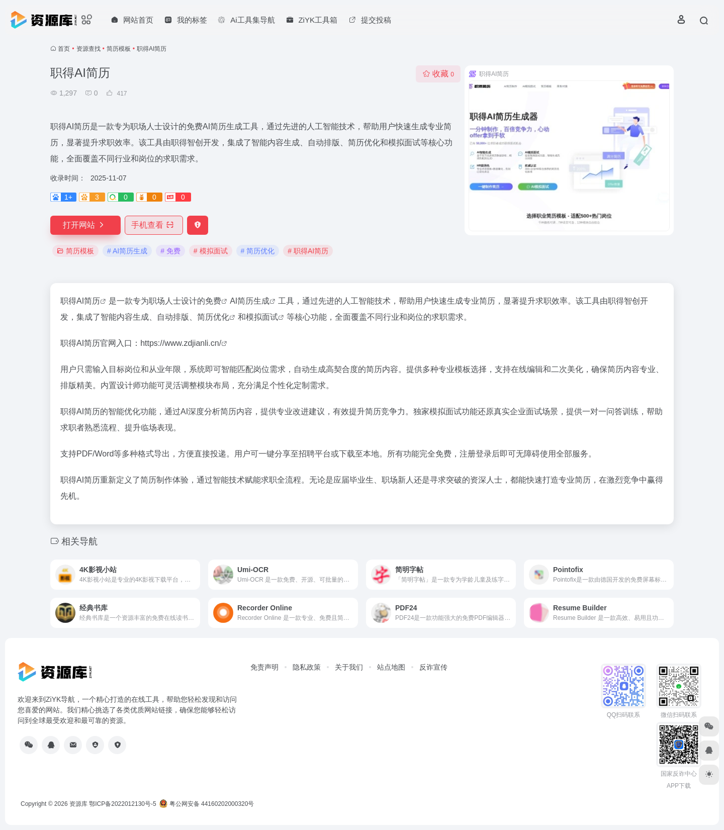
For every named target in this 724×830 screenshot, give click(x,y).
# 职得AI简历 (308, 251)
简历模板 (119, 48)
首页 (64, 48)
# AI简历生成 (127, 251)
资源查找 (88, 48)
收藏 (438, 73)
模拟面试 (262, 317)
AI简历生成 (249, 301)
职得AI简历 (80, 301)
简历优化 (213, 317)
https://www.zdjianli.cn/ (180, 343)
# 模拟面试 (211, 251)
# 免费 (170, 251)
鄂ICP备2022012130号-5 (122, 803)
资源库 (78, 803)
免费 (213, 301)
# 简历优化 (258, 251)
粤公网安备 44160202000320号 (206, 803)
